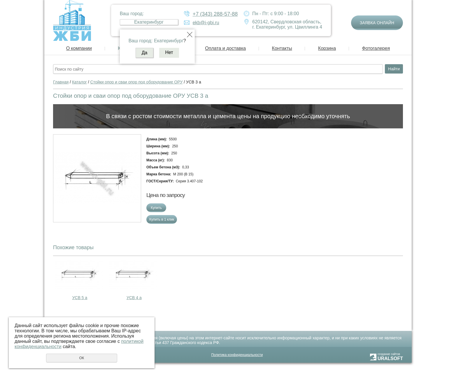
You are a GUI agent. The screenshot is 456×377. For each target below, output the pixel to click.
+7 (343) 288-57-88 (215, 14)
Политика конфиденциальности (237, 355)
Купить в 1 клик (161, 219)
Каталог (79, 82)
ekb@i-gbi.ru (206, 22)
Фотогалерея (376, 48)
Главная (61, 82)
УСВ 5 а (79, 297)
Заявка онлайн (377, 22)
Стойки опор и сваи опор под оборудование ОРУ (136, 82)
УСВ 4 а (134, 297)
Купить (156, 208)
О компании (79, 48)
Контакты (282, 48)
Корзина (327, 48)
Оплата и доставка (225, 48)
